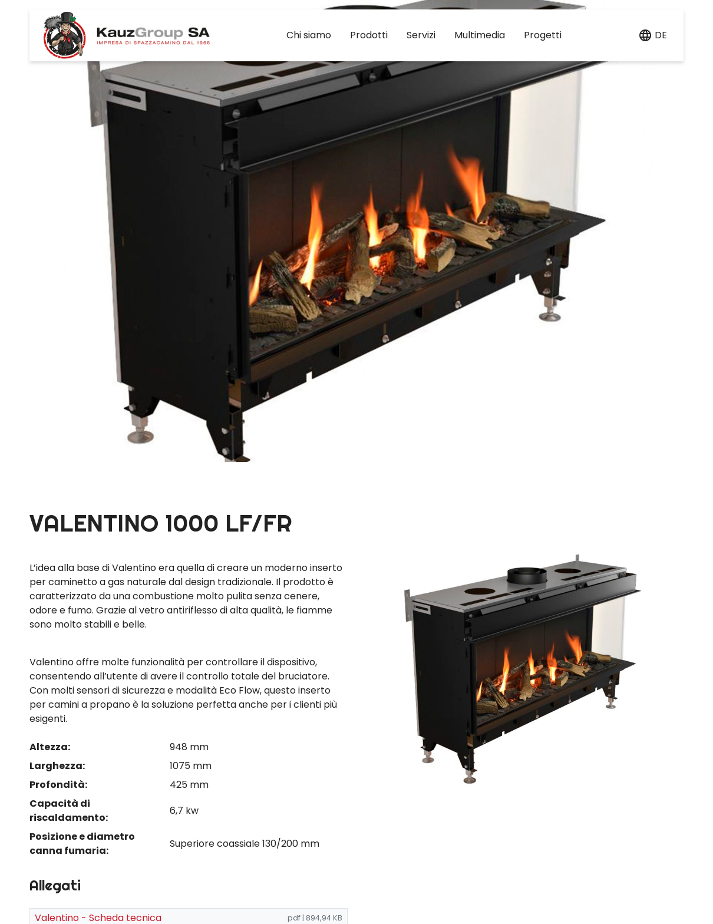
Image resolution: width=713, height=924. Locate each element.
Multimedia (479, 35)
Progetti (543, 35)
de (661, 35)
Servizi (421, 35)
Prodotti (369, 35)
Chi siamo (308, 35)
